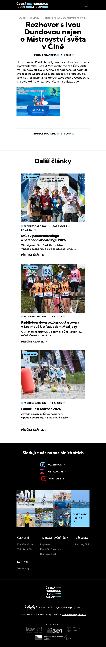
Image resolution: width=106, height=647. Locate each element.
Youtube (53, 478)
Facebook (53, 464)
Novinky (34, 17)
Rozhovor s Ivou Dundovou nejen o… (65, 17)
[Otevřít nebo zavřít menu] (86, 5)
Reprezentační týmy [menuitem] (54, 537)
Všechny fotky (80, 518)
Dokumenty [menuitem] (22, 568)
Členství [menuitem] (23, 537)
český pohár (30, 267)
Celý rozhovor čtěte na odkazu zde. (56, 81)
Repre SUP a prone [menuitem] (50, 549)
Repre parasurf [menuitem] (48, 554)
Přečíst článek (34, 255)
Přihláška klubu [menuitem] (24, 544)
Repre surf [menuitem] (45, 544)
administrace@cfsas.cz (74, 614)
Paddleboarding (45, 55)
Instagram (53, 471)
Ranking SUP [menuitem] (82, 544)
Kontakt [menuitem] (22, 561)
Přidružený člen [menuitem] (24, 549)
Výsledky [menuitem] (82, 537)
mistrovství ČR (31, 177)
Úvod (22, 17)
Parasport (60, 226)
